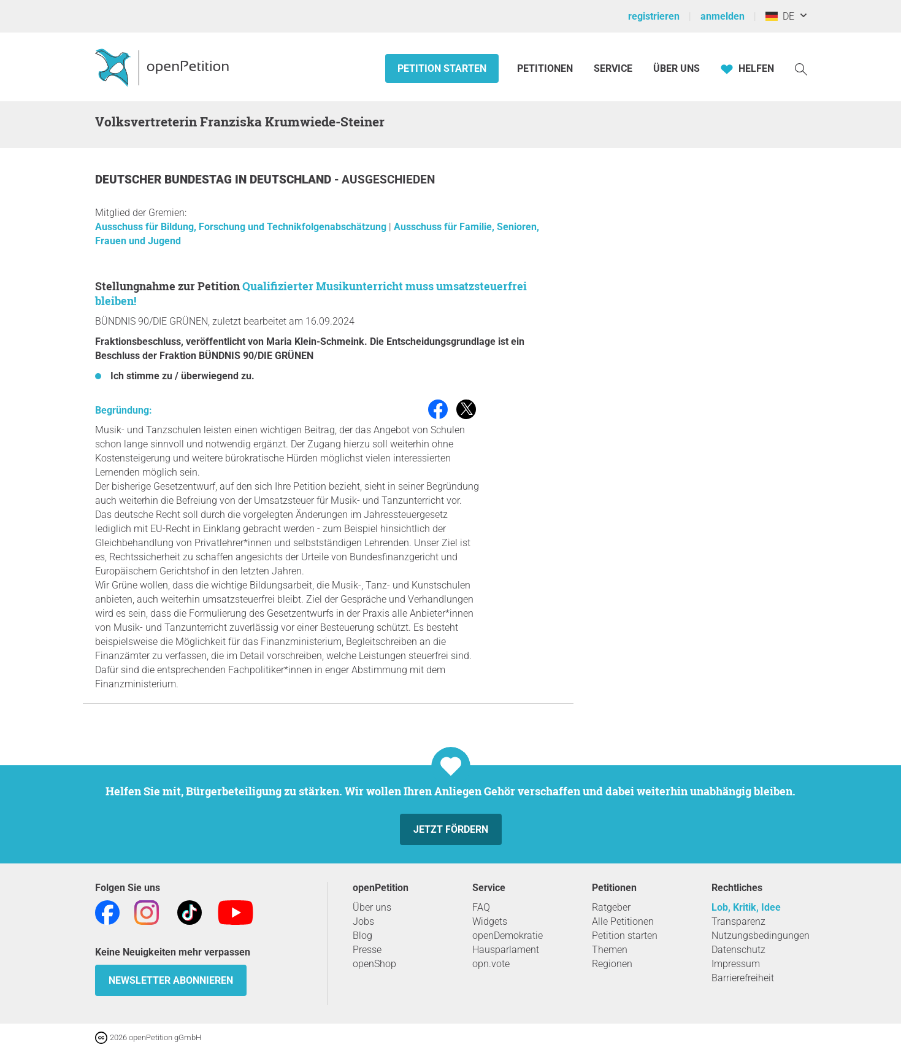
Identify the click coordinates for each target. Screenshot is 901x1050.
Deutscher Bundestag (165, 179)
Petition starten (441, 68)
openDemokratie (507, 935)
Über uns (372, 907)
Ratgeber (611, 907)
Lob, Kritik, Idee (746, 907)
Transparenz (738, 921)
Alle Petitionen (623, 921)
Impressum (735, 964)
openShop (374, 964)
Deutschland (292, 179)
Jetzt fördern (450, 829)
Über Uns (676, 68)
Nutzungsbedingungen (760, 935)
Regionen (612, 964)
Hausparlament (505, 949)
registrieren (654, 16)
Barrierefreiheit (742, 978)
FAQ (481, 907)
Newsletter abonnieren (171, 980)
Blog (362, 935)
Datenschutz (738, 949)
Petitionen (546, 68)
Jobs (363, 921)
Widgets (489, 921)
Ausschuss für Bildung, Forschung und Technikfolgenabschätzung (242, 227)
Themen (609, 949)
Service (613, 68)
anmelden (722, 16)
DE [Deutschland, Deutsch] (779, 16)
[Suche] (801, 68)
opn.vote (491, 964)
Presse (367, 949)
